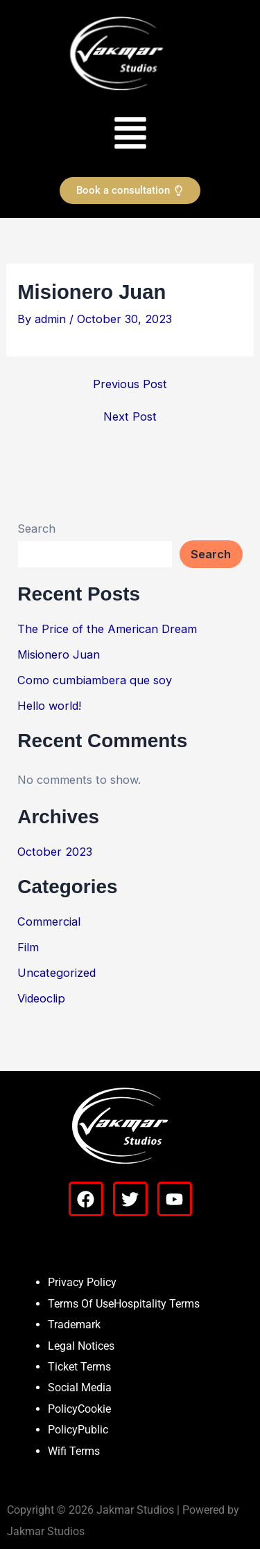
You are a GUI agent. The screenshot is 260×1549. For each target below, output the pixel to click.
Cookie (94, 1408)
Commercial (48, 921)
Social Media (80, 1387)
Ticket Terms (79, 1366)
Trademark (74, 1324)
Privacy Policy (82, 1282)
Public (93, 1429)
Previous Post (130, 383)
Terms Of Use (81, 1303)
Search (36, 528)
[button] (129, 131)
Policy (63, 1408)
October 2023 (54, 852)
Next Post (130, 416)
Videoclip (41, 998)
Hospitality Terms (157, 1303)
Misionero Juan (58, 654)
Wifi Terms (74, 1451)
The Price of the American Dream (107, 629)
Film (28, 947)
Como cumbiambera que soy (94, 680)
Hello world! (49, 706)
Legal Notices (81, 1346)
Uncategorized (56, 973)
